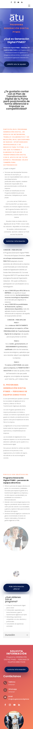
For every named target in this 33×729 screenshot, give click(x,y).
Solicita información (16, 670)
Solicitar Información (15, 241)
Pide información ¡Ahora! (16, 588)
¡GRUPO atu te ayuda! (16, 64)
